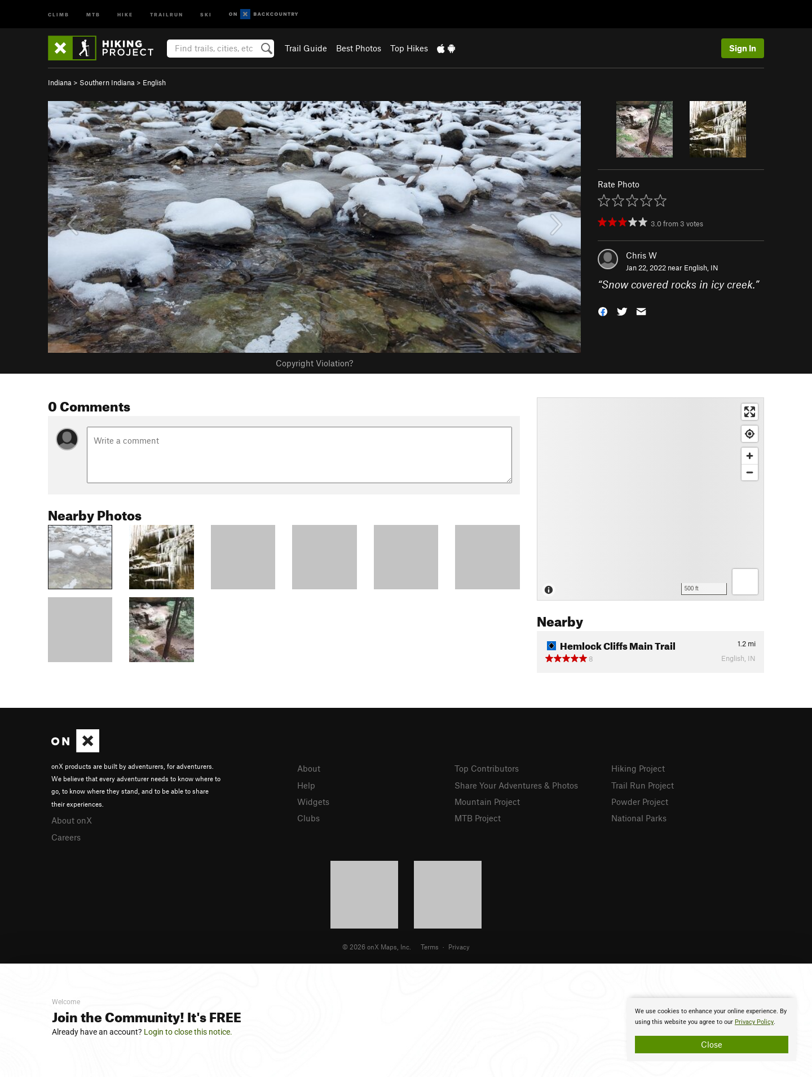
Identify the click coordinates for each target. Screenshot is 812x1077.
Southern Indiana (107, 82)
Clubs (308, 818)
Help (306, 785)
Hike (125, 13)
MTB (93, 13)
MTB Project (477, 818)
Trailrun (166, 13)
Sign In (742, 48)
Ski (206, 13)
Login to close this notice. (188, 1031)
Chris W (641, 255)
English (154, 82)
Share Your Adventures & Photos (516, 785)
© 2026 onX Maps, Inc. (376, 947)
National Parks (639, 818)
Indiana (60, 82)
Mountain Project (487, 801)
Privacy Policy (754, 1022)
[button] (603, 310)
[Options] (745, 581)
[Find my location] (750, 434)
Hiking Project (638, 768)
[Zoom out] (750, 472)
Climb (58, 13)
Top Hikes (409, 48)
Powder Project (639, 801)
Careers (66, 837)
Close (711, 1044)
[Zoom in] (750, 456)
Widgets (313, 801)
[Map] (650, 499)
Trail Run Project (642, 785)
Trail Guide (306, 48)
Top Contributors (486, 768)
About (308, 768)
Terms (430, 947)
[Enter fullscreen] (750, 412)
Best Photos (358, 48)
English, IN (701, 267)
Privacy (459, 947)
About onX (71, 820)
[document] (711, 1029)
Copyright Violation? (314, 363)
